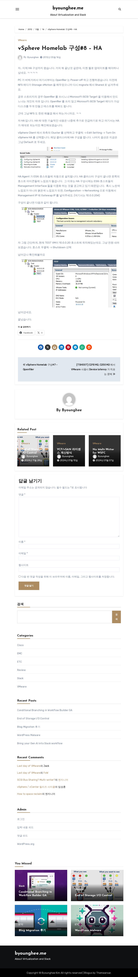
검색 (20, 603)
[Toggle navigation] (17, 9)
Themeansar (103, 972)
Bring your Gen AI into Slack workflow (40, 742)
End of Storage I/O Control (33, 717)
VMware (22, 40)
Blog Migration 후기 (28, 726)
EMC (19, 652)
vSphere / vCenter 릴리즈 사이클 (36, 786)
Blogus (88, 972)
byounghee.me (68, 8)
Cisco (20, 644)
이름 (22, 541)
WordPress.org (25, 843)
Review (21, 669)
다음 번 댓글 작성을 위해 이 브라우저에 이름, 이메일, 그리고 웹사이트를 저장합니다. (68, 576)
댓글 (22, 493)
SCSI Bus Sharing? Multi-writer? (36, 779)
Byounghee (33, 57)
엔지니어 (63, 779)
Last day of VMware (28, 765)
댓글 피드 (22, 835)
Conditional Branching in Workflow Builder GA (45, 709)
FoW (46, 772)
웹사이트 (24, 564)
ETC (19, 661)
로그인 (21, 818)
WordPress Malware (28, 734)
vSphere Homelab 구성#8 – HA (61, 48)
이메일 (23, 552)
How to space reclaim (29, 793)
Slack (20, 677)
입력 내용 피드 (25, 826)
